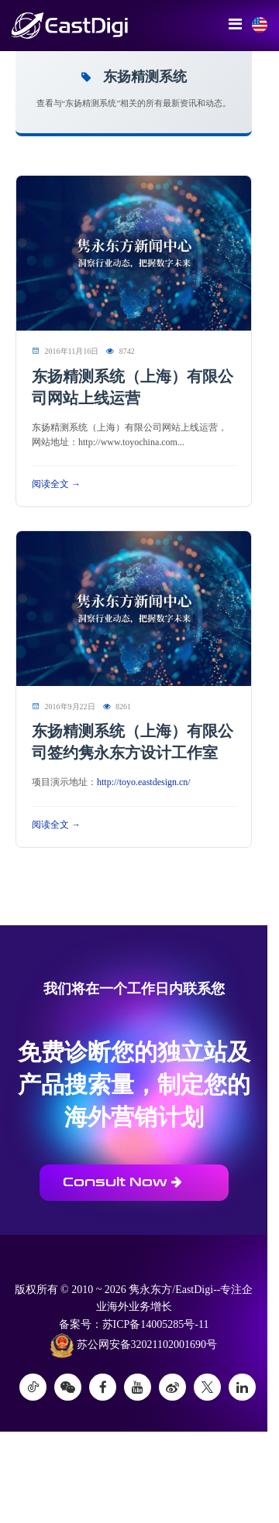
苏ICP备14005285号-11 (155, 1324)
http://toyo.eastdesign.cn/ (144, 782)
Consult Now (122, 1182)
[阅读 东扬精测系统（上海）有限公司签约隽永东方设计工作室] (133, 607)
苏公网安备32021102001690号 (133, 1345)
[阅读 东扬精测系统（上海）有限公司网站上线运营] (133, 253)
